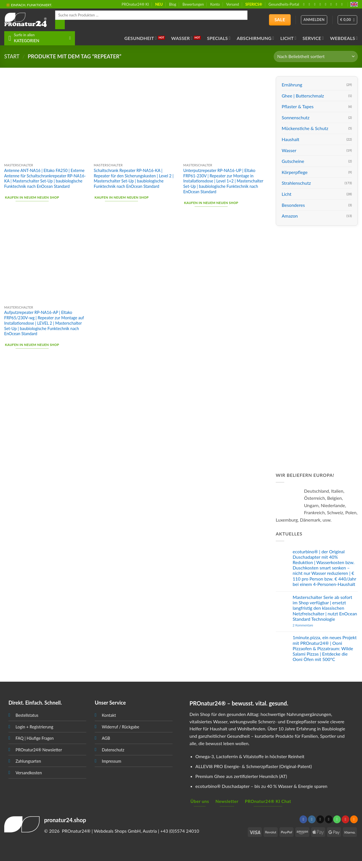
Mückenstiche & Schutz (305, 128)
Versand (232, 4)
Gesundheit (140, 38)
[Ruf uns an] (326, 4)
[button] (347, 19)
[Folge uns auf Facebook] (305, 4)
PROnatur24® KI (135, 4)
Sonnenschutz (295, 117)
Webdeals (344, 38)
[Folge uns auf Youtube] (343, 4)
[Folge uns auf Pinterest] (332, 4)
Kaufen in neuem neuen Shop (32, 197)
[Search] (60, 24)
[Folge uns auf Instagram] (310, 4)
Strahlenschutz (296, 183)
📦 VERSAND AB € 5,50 (24, 5)
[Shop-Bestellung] (316, 56)
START (12, 56)
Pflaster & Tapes (298, 106)
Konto (215, 4)
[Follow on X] (316, 4)
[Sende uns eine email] (321, 4)
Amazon (290, 215)
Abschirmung (255, 38)
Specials (218, 38)
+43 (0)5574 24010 (179, 831)
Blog (172, 4)
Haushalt (290, 139)
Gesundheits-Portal (283, 4)
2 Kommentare (314, 625)
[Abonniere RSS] (337, 4)
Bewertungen (193, 4)
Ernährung (292, 84)
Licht (288, 38)
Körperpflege (295, 172)
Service (313, 38)
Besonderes (293, 204)
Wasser (182, 38)
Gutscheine (293, 161)
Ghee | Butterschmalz (303, 95)
